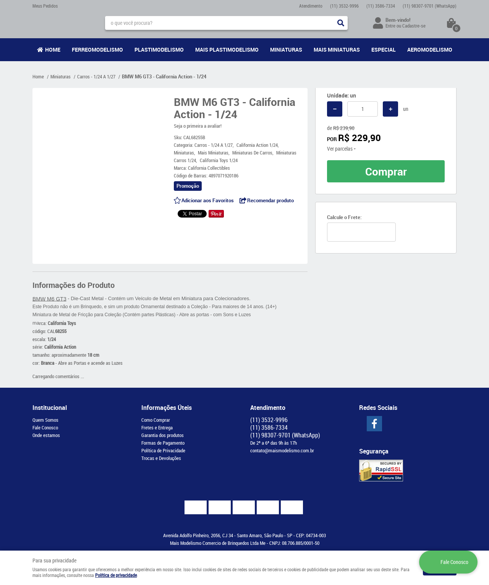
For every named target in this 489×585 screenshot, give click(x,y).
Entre (390, 25)
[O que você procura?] (341, 23)
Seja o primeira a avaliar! (198, 125)
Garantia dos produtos (162, 435)
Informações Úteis (166, 407)
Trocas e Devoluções (161, 458)
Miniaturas (286, 49)
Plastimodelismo (159, 49)
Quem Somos (45, 419)
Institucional (49, 407)
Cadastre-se (414, 25)
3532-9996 (344, 6)
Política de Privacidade (163, 450)
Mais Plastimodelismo (227, 49)
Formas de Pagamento (163, 442)
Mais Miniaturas (337, 49)
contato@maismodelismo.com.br (282, 450)
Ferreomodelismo (97, 49)
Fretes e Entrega (157, 427)
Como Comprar (155, 419)
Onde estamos (46, 435)
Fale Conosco (45, 427)
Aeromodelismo (429, 49)
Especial (383, 49)
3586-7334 (380, 6)
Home (52, 49)
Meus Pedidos (45, 6)
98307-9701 (430, 6)
